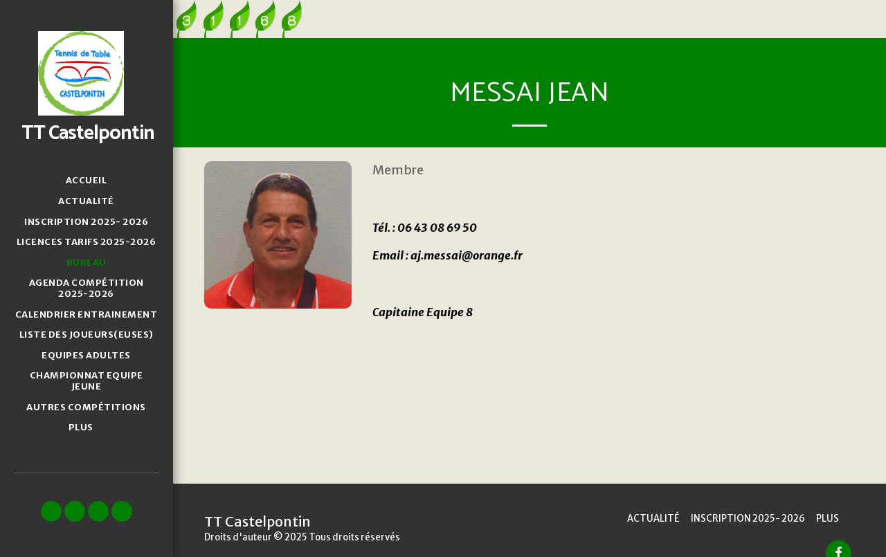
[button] (51, 511)
